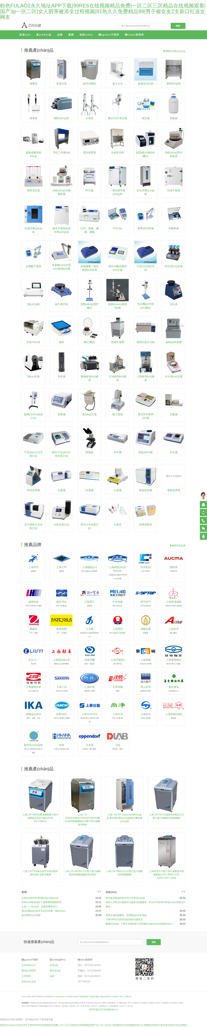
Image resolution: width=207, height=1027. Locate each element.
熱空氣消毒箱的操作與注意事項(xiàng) (125, 898)
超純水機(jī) (89, 83)
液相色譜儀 (173, 490)
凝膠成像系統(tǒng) (49, 1003)
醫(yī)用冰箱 (106, 997)
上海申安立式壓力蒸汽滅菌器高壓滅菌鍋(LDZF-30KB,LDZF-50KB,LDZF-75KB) (166, 874)
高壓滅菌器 (84, 997)
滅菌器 (33, 83)
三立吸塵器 (164, 1003)
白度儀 (117, 490)
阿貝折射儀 (33, 490)
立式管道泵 (173, 1003)
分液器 (89, 118)
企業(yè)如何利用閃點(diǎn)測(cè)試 (40, 898)
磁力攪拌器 (61, 304)
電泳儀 (146, 118)
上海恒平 (93, 1006)
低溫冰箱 (61, 83)
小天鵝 (89, 632)
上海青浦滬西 (113, 1006)
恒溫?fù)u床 (33, 342)
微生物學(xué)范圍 (31, 915)
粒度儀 (89, 490)
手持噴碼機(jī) (43, 1006)
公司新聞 (26, 976)
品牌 (60, 34)
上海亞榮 (64, 1006)
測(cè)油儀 (33, 304)
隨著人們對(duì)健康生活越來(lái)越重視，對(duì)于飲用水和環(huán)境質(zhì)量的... (145, 904)
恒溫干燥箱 (173, 190)
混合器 (174, 304)
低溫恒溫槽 (117, 342)
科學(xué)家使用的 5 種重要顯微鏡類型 (42, 902)
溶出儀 (157, 1003)
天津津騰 (143, 1003)
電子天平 (117, 83)
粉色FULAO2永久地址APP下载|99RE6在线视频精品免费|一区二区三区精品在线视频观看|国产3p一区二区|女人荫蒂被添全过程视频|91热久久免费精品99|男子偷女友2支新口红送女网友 (103, 11)
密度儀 (61, 414)
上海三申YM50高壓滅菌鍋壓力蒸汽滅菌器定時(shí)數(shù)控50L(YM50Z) (40, 817)
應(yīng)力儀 (89, 414)
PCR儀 (89, 190)
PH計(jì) (117, 228)
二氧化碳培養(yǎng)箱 (65, 1003)
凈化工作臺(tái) (61, 152)
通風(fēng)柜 (173, 83)
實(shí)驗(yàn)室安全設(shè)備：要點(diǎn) (44, 911)
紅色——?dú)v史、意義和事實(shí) (39, 906)
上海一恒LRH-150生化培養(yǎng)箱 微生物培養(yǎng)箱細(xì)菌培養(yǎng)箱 (124, 817)
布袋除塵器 (111, 1003)
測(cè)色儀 (33, 376)
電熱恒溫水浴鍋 (146, 342)
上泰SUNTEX (89, 718)
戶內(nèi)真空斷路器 (29, 1006)
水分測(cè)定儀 (173, 376)
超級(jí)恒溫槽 (174, 342)
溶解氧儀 (173, 228)
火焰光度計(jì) (61, 524)
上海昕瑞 (71, 1006)
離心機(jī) (89, 342)
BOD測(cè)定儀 (173, 266)
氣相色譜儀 (145, 490)
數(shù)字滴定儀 (117, 118)
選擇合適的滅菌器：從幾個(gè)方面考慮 (126, 915)
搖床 (61, 342)
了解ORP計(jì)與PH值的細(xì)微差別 (124, 919)
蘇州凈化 (86, 1006)
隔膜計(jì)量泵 (79, 1003)
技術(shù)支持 (29, 981)
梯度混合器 (33, 190)
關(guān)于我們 (109, 34)
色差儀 (61, 376)
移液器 (33, 118)
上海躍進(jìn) (103, 1006)
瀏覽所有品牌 (177, 545)
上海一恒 (78, 1006)
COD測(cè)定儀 (72, 997)
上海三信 (129, 1006)
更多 (99, 891)
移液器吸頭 (145, 524)
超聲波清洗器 (145, 83)
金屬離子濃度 (33, 266)
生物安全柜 (117, 152)
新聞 (71, 34)
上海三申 (122, 1006)
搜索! (178, 26)
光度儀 (61, 490)
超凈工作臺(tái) (54, 1006)
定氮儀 (174, 414)
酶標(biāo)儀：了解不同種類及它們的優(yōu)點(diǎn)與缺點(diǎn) (139, 924)
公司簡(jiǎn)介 (29, 965)
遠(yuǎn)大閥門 (100, 1003)
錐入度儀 (117, 414)
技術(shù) (86, 34)
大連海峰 (150, 1003)
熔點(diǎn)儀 (145, 452)
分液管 (117, 524)
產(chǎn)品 (43, 34)
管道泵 (180, 1003)
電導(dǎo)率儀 (145, 228)
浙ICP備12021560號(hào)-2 (103, 1009)
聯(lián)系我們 (134, 34)
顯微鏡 (89, 452)
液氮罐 (174, 118)
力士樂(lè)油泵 (121, 1003)
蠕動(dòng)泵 (61, 118)
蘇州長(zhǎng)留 (33, 749)
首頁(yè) (25, 34)
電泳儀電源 (89, 152)
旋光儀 (117, 452)
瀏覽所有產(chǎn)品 (174, 51)
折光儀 (174, 452)
